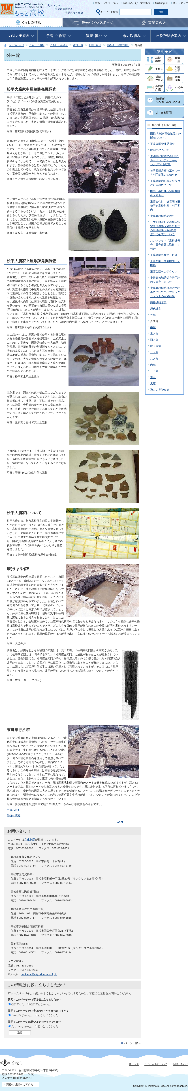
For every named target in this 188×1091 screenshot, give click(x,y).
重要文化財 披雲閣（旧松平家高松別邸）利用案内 (165, 205)
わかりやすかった (21, 1015)
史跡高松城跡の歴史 (162, 215)
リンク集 (134, 1064)
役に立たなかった (40, 1004)
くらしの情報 (36, 45)
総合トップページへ (106, 3)
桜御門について (159, 150)
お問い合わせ (180, 1064)
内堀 (153, 364)
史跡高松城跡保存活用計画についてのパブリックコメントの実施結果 (165, 292)
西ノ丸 (154, 339)
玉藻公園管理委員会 (162, 143)
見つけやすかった (21, 1026)
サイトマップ (180, 3)
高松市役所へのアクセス (21, 1084)
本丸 (153, 377)
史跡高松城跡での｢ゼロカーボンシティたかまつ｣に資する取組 (164, 160)
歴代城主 (155, 308)
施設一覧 (78, 45)
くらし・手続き (59, 45)
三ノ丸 (154, 352)
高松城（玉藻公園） (118, 45)
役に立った (17, 1004)
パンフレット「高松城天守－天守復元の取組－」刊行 (165, 244)
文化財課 (29, 839)
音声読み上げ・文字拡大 (136, 3)
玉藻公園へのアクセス (163, 271)
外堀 (153, 314)
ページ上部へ (132, 1043)
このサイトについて (155, 1064)
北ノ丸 (154, 358)
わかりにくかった (48, 1015)
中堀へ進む (13, 809)
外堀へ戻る (13, 815)
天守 (153, 383)
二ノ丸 (154, 370)
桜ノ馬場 (155, 346)
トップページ (16, 45)
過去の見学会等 (159, 389)
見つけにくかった (48, 1026)
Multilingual (161, 3)
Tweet (119, 822)
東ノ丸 (154, 333)
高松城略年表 (158, 302)
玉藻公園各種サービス (163, 254)
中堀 (153, 327)
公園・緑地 (95, 45)
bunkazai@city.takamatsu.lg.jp (39, 974)
